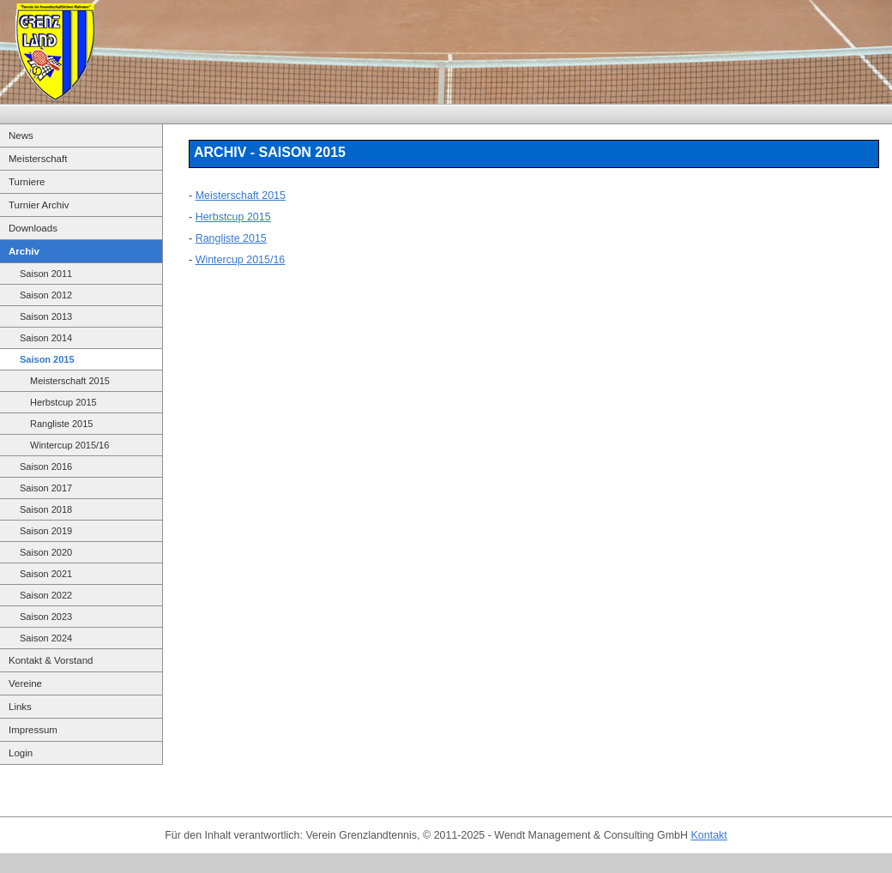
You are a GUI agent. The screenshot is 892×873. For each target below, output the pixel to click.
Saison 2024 (46, 638)
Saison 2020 (46, 552)
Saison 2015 (47, 359)
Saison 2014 (46, 338)
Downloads (33, 228)
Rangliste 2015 (61, 423)
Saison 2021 (46, 574)
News (21, 135)
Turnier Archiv (39, 205)
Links (20, 706)
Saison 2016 (46, 466)
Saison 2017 (46, 488)
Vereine (25, 683)
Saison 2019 (46, 531)
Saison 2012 (46, 295)
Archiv (24, 251)
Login (21, 753)
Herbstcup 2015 (63, 402)
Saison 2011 (46, 273)
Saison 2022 (46, 595)
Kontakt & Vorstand (51, 660)
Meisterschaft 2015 (70, 381)
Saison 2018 (46, 509)
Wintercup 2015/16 (69, 445)
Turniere (27, 182)
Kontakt (709, 835)
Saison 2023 (46, 616)
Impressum (33, 730)
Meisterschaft (38, 159)
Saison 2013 (46, 316)
